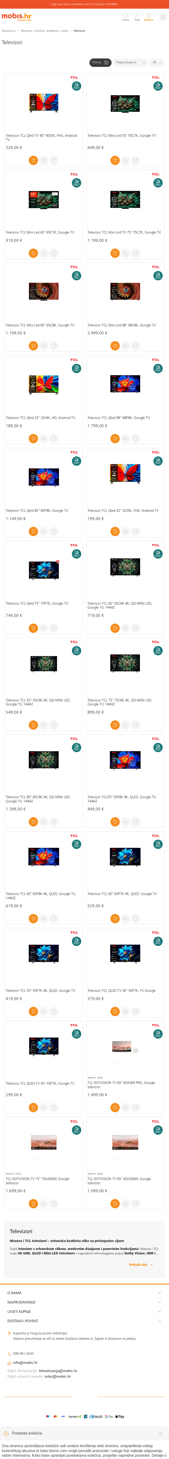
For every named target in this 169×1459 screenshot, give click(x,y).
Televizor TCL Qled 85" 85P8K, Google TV (37, 511)
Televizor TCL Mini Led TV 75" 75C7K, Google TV (124, 233)
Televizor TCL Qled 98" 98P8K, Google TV (119, 418)
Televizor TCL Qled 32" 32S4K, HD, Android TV (40, 418)
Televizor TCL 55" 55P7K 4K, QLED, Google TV (40, 991)
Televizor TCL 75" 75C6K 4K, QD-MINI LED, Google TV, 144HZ (120, 703)
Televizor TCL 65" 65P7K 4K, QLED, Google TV (122, 894)
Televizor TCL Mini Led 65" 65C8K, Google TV (40, 325)
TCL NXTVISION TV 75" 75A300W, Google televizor (37, 1181)
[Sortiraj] (130, 63)
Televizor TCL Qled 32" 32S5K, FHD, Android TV (123, 511)
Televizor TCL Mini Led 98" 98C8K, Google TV (122, 325)
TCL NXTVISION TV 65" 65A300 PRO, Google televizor (121, 1085)
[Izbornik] (163, 17)
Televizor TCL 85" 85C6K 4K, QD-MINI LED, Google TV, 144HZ (38, 799)
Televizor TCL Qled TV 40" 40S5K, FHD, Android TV (41, 138)
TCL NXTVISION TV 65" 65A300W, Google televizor (119, 1181)
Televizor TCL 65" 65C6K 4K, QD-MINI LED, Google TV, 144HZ (120, 606)
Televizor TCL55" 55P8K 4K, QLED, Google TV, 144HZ (122, 799)
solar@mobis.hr (58, 1377)
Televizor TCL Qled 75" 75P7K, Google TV (37, 604)
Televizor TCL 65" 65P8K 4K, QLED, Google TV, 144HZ (41, 896)
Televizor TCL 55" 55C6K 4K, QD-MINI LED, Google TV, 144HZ (38, 703)
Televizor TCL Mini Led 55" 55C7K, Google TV (122, 136)
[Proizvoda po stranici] (157, 63)
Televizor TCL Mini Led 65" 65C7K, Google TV (40, 233)
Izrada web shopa (132, 1450)
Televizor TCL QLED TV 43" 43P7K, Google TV (40, 1084)
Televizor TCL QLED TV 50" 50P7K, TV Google (122, 991)
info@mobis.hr (25, 1363)
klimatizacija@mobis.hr (58, 1371)
